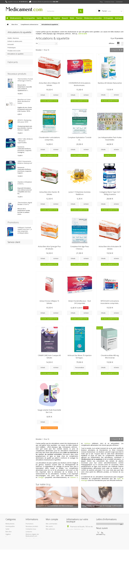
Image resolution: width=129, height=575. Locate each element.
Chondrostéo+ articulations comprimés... (49, 138)
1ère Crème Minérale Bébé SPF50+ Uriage (25, 381)
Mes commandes (51, 531)
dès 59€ (55, 2)
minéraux (87, 443)
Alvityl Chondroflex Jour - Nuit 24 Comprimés (79, 302)
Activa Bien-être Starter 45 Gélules (49, 193)
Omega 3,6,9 (11, 76)
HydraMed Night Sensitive (23, 317)
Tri (37, 43)
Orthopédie (108, 18)
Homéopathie (29, 18)
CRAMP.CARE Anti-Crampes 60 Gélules (49, 356)
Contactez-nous (109, 2)
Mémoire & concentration (15, 82)
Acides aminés (12, 73)
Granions (10, 63)
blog (48, 484)
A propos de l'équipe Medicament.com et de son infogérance (33, 554)
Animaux (118, 18)
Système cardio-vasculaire (15, 79)
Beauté (65, 18)
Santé (39, 18)
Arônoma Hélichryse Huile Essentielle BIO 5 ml (25, 295)
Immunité (10, 44)
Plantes (79, 18)
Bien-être (47, 18)
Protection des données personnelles (33, 565)
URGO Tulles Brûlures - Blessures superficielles (25, 170)
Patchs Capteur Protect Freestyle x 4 (25, 338)
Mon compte (52, 526)
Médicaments (15, 18)
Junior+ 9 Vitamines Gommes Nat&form (80, 193)
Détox (9, 57)
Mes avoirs (49, 534)
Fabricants (13, 89)
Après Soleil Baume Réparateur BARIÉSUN (24, 359)
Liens (27, 561)
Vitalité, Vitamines (13, 38)
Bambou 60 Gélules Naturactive (110, 83)
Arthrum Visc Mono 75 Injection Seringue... (80, 356)
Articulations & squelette (15, 54)
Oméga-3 (41, 477)
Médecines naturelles (93, 18)
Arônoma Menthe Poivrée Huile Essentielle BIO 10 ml (25, 273)
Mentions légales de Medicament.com (32, 542)
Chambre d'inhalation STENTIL (25, 212)
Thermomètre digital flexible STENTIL (25, 233)
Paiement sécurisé (32, 558)
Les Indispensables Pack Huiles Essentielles (110, 138)
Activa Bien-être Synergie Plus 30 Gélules (49, 247)
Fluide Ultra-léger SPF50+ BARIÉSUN (24, 422)
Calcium (10, 69)
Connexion (119, 2)
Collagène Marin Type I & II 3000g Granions (110, 193)
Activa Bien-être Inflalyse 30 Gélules (49, 84)
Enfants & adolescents (14, 41)
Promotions (13, 447)
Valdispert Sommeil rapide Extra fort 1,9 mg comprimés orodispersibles (25, 455)
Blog (101, 2)
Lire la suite (82, 34)
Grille (118, 44)
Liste (122, 44)
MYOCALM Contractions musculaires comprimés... (109, 302)
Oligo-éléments (12, 60)
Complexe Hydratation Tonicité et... (79, 138)
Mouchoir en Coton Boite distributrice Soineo (24, 130)
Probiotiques (11, 48)
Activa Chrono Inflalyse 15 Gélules (49, 302)
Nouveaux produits (17, 103)
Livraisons (29, 539)
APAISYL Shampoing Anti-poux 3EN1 (24, 150)
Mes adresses (50, 536)
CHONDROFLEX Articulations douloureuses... (79, 84)
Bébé (72, 18)
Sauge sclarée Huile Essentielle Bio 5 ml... (49, 411)
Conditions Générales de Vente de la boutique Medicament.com (34, 548)
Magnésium (11, 66)
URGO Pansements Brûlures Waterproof (25, 192)
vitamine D (74, 477)
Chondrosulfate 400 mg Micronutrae (24, 253)
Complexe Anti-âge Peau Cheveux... (79, 247)
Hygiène (56, 18)
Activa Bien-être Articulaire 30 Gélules (110, 247)
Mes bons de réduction (53, 543)
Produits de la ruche (13, 51)
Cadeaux (8, 560)
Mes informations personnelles (51, 540)
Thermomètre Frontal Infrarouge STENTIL (25, 109)
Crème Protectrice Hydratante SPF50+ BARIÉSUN (24, 400)
